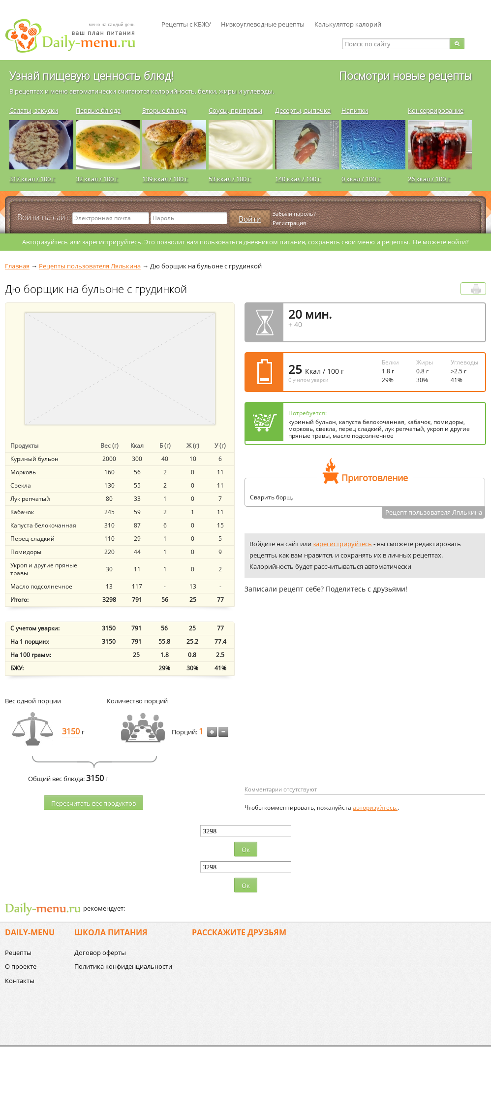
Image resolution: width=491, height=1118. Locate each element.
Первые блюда (98, 110)
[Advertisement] (327, 705)
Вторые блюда (164, 110)
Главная (17, 266)
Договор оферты (100, 952)
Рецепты (18, 952)
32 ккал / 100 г (97, 178)
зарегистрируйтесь (111, 241)
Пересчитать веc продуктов (93, 803)
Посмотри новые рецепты (405, 75)
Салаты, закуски (33, 110)
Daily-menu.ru (76, 36)
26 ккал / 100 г (429, 178)
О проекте (20, 966)
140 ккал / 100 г (298, 178)
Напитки (354, 110)
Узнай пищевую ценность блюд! (91, 75)
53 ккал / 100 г (230, 178)
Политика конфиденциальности (123, 966)
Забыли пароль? (294, 213)
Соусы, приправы (235, 110)
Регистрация (289, 223)
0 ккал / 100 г (360, 178)
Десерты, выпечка (303, 110)
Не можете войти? (441, 241)
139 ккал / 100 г (165, 178)
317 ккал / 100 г (32, 178)
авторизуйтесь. (375, 807)
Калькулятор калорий (347, 24)
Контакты (19, 980)
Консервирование (435, 110)
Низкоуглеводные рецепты (263, 24)
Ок (246, 849)
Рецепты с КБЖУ (186, 24)
